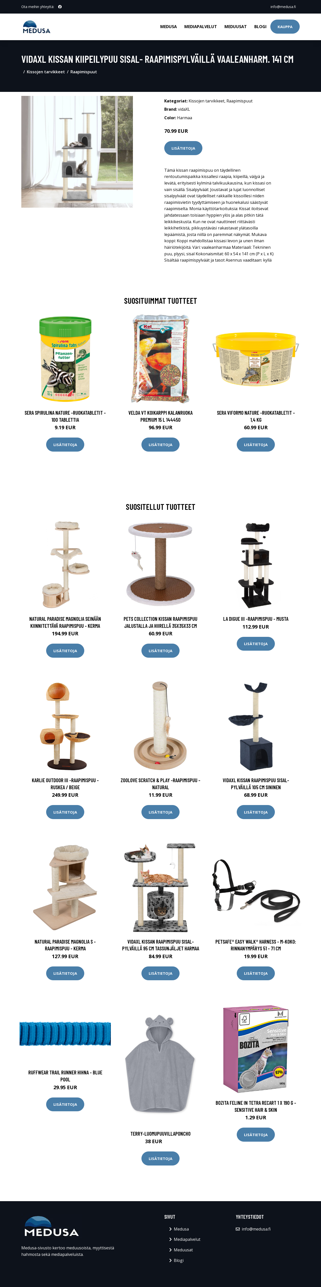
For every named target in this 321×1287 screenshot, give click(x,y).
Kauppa (285, 26)
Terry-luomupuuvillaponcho (160, 1133)
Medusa (168, 26)
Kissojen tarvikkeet (46, 72)
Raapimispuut (83, 72)
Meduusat (235, 26)
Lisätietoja (183, 148)
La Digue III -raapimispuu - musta (255, 619)
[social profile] (60, 7)
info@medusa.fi (283, 6)
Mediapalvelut (200, 26)
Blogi (260, 26)
